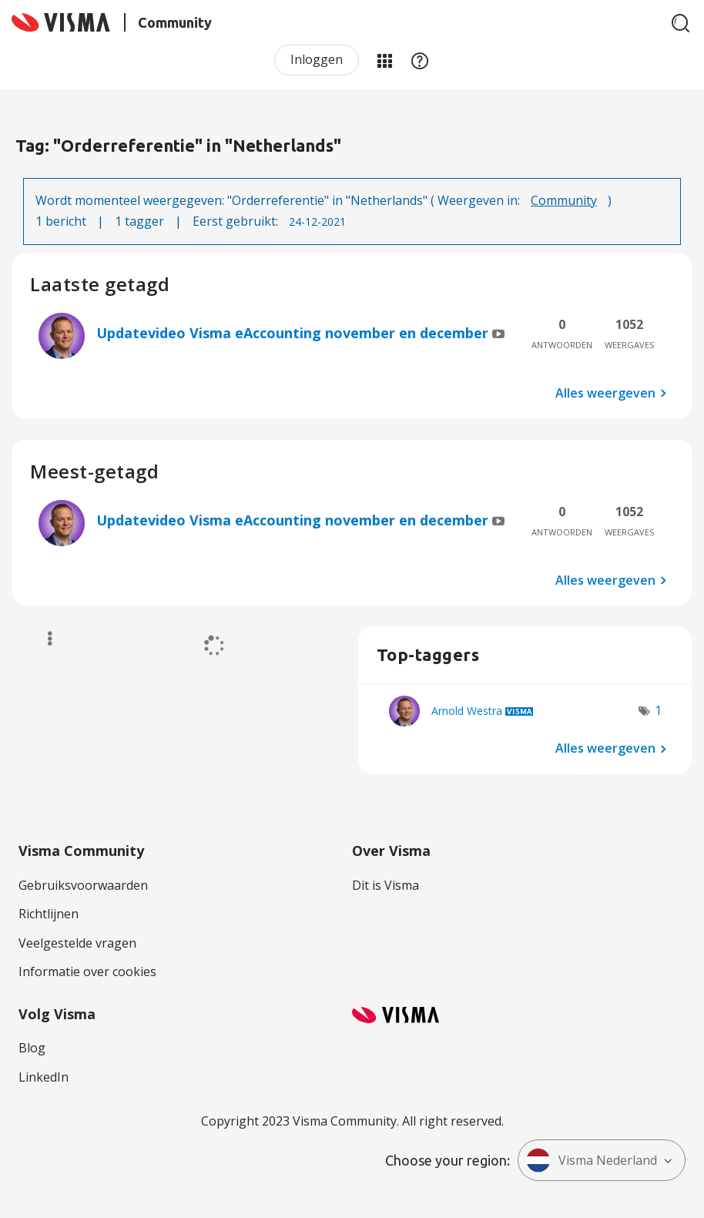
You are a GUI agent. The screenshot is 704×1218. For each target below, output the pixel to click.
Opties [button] (43, 638)
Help (419, 60)
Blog (31, 1047)
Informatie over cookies (87, 971)
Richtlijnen (48, 913)
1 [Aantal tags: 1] (658, 710)
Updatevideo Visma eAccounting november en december (294, 333)
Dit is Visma (385, 885)
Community (564, 200)
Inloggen (316, 59)
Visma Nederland (591, 1160)
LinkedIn (43, 1077)
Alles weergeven (605, 392)
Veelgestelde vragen (77, 942)
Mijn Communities (384, 60)
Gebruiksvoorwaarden (83, 885)
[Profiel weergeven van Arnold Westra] (466, 710)
